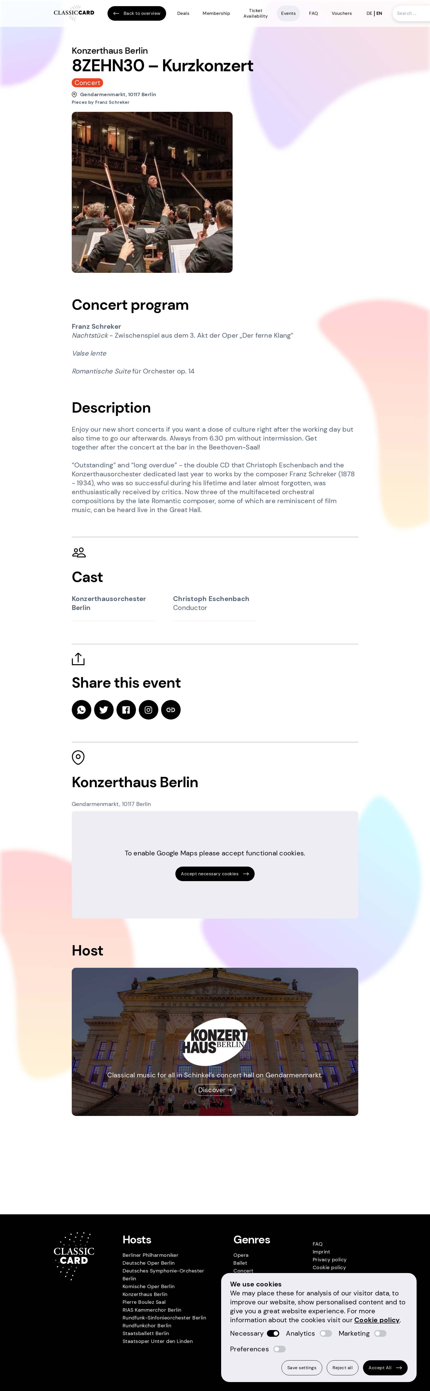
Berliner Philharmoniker (151, 1255)
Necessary (247, 1333)
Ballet (240, 1263)
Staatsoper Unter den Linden (158, 1341)
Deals (183, 13)
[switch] (273, 1333)
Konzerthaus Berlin (145, 1294)
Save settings (302, 1368)
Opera (241, 1255)
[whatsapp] (81, 710)
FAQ (313, 13)
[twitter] (104, 710)
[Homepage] (74, 13)
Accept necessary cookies (215, 874)
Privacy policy (330, 1259)
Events (288, 13)
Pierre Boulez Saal (144, 1302)
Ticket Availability (255, 13)
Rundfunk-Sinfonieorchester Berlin (164, 1317)
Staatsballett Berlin (146, 1333)
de (369, 13)
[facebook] (126, 710)
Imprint (321, 1251)
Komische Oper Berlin (149, 1286)
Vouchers (342, 13)
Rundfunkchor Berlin (147, 1325)
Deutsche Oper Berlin (149, 1263)
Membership (216, 13)
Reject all (343, 1368)
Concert (243, 1270)
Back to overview (137, 13)
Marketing (354, 1333)
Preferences (249, 1349)
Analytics (300, 1333)
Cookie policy (329, 1267)
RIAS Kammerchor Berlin (152, 1310)
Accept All (385, 1368)
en (379, 13)
